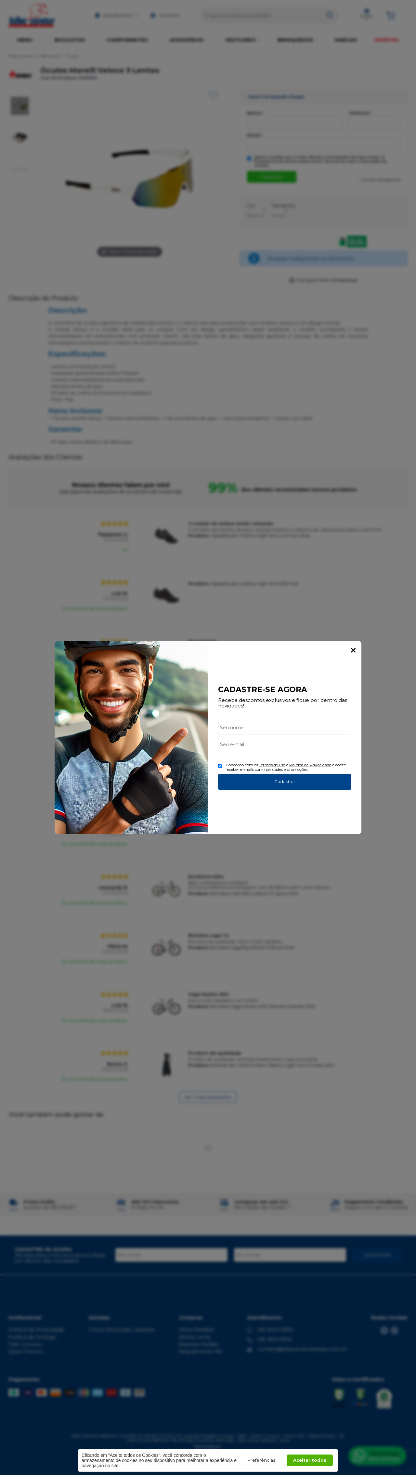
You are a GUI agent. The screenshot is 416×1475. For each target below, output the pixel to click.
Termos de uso (272, 764)
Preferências (261, 1460)
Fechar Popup (353, 650)
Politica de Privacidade (310, 764)
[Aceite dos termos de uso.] (220, 766)
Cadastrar (284, 781)
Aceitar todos (309, 1460)
